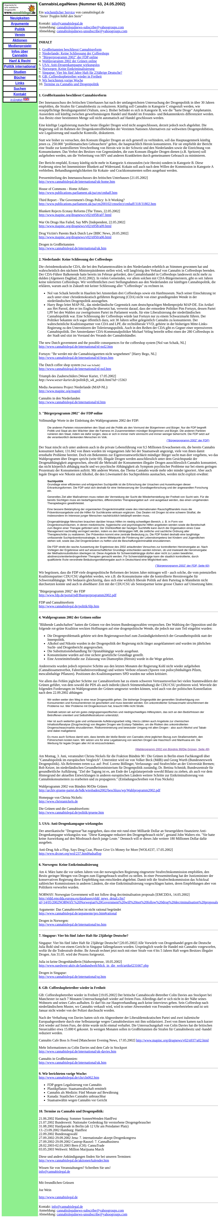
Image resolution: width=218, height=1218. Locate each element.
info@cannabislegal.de (67, 23)
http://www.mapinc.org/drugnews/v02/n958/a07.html (75, 215)
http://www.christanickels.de (58, 801)
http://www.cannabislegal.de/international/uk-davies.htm (77, 1051)
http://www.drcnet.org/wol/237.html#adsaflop (70, 853)
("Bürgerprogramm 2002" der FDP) (188, 440)
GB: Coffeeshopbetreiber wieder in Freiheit (72, 76)
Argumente (20, 23)
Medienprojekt (19, 46)
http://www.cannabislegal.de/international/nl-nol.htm (75, 369)
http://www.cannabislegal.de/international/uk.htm (72, 248)
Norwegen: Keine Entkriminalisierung (68, 69)
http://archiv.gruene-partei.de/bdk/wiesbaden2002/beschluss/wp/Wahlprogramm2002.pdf (99, 790)
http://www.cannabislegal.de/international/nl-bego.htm (76, 357)
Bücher (20, 77)
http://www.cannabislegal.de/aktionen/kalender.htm (74, 1160)
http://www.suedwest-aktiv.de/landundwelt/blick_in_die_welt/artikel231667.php (94, 965)
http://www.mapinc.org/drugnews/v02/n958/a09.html (75, 226)
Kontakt (19, 94)
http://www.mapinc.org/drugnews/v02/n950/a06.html (75, 237)
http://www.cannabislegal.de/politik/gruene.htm (71, 812)
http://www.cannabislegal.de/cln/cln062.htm (69, 1077)
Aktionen (20, 40)
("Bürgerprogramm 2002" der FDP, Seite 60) (182, 565)
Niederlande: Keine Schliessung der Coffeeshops (75, 53)
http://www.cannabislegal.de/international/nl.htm (72, 402)
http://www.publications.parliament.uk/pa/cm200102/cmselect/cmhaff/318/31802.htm (97, 204)
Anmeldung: (48, 27)
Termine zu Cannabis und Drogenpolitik (71, 84)
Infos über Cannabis (20, 53)
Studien (20, 72)
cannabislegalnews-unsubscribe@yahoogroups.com (92, 31)
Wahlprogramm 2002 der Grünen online (69, 61)
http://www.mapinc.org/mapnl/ (60, 391)
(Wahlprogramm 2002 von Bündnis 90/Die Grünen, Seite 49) (172, 749)
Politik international (20, 66)
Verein (20, 35)
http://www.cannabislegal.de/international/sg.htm (72, 976)
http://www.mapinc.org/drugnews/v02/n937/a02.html (172, 1040)
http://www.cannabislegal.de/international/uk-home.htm (77, 181)
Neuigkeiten (20, 18)
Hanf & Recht (20, 61)
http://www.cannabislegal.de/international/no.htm (72, 924)
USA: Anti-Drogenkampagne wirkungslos (71, 65)
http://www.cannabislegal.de (58, 1197)
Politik (20, 29)
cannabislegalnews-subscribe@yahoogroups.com (90, 27)
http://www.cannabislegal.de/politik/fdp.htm (69, 606)
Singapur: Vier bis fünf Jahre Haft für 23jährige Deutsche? (82, 72)
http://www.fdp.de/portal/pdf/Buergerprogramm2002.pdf (77, 595)
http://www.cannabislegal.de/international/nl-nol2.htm (76, 346)
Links (19, 83)
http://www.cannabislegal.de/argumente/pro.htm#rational (78, 913)
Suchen (20, 88)
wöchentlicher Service (59, 12)
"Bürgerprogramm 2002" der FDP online (70, 57)
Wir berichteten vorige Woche (62, 80)
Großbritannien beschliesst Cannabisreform (72, 49)
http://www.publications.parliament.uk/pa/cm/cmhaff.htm (78, 192)
